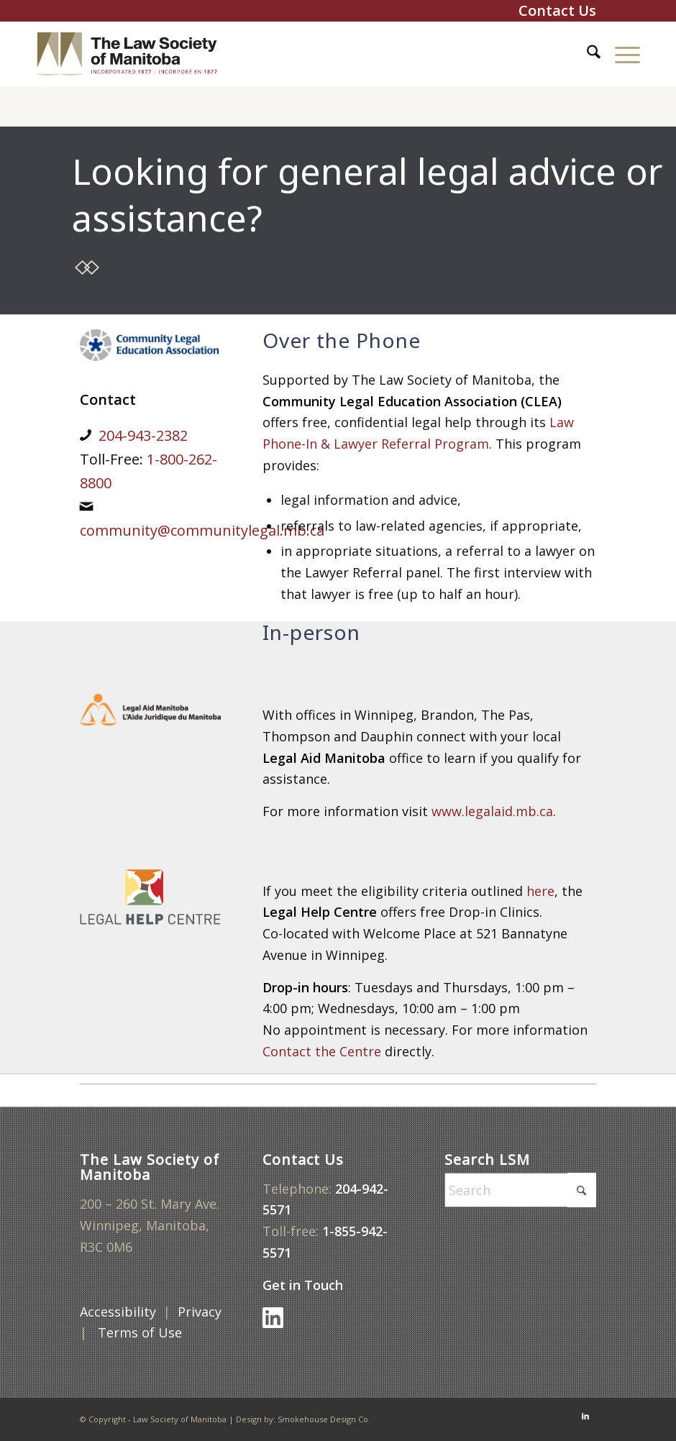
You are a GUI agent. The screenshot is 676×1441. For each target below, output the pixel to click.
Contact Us (557, 10)
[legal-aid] (150, 710)
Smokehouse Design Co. (324, 1419)
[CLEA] (150, 345)
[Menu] (620, 54)
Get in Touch (304, 1285)
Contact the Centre (321, 1051)
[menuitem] (586, 54)
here (540, 891)
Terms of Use (142, 1332)
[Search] (586, 54)
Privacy (199, 1311)
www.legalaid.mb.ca (492, 811)
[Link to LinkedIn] (585, 1416)
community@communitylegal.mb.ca (202, 530)
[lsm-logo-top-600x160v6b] (138, 54)
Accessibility (118, 1311)
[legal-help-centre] (150, 897)
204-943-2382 (143, 435)
